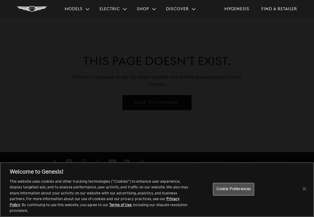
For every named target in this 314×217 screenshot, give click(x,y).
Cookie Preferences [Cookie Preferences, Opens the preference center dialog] (233, 189)
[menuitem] (77, 9)
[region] (157, 189)
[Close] (304, 188)
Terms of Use (120, 205)
